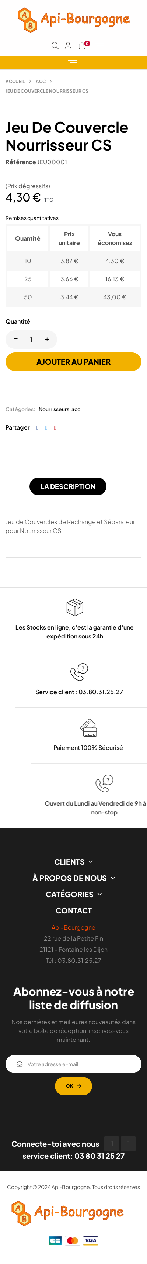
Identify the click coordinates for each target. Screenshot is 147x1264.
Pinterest (55, 427)
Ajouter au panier (73, 361)
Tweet (46, 427)
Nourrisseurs (54, 409)
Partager (37, 427)
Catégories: (20, 409)
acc (75, 409)
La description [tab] (68, 486)
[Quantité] (31, 339)
